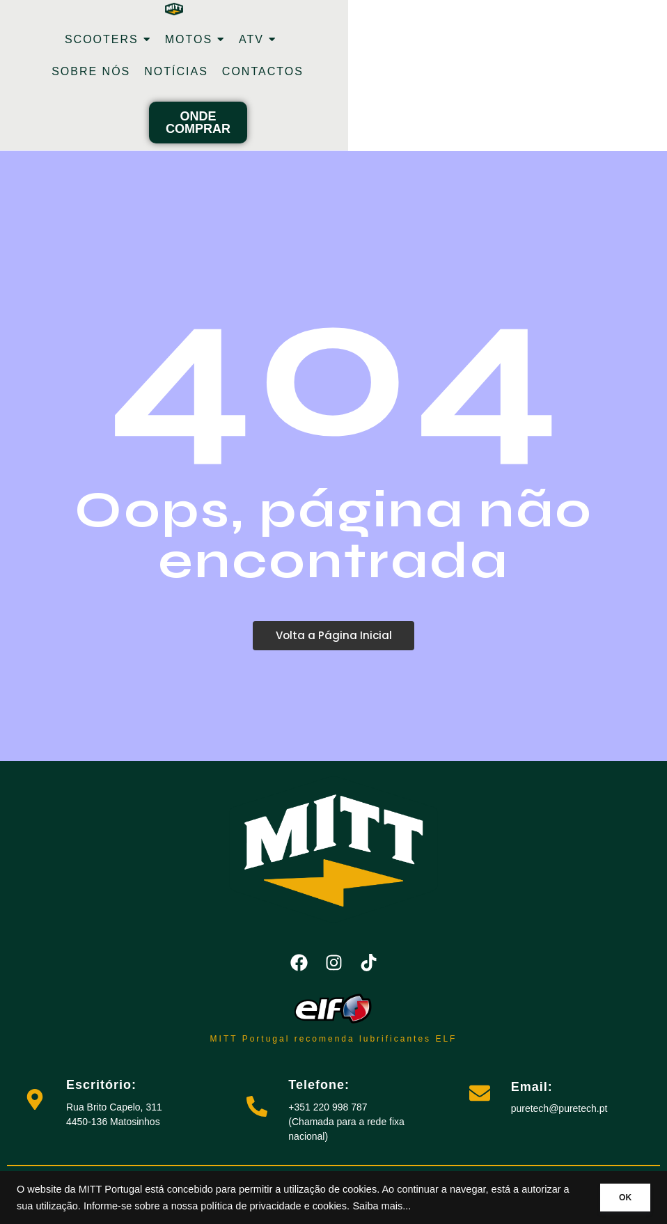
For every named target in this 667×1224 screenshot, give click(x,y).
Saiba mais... (432, 1205)
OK (619, 1197)
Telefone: (319, 1085)
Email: (532, 1087)
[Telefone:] (257, 1108)
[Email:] (480, 1094)
